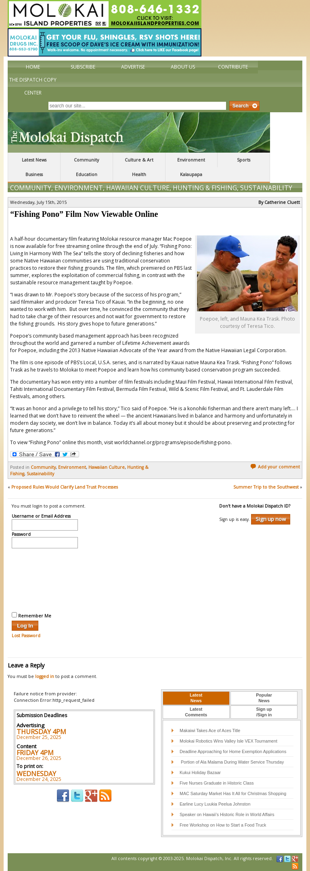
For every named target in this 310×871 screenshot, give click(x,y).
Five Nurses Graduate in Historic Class (217, 783)
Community (86, 160)
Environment (191, 160)
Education (86, 174)
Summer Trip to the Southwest (266, 487)
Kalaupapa (191, 174)
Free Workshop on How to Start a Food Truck (223, 825)
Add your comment (275, 467)
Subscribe (83, 66)
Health (139, 174)
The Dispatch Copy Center (33, 86)
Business (34, 174)
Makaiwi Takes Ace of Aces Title (210, 730)
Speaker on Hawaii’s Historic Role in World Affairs (227, 814)
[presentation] (45, 579)
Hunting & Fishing (205, 187)
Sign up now (271, 519)
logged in (44, 676)
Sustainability (266, 187)
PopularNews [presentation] (264, 698)
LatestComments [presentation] (196, 712)
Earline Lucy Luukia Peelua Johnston (215, 804)
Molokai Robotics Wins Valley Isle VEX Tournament (228, 741)
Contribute (233, 66)
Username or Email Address (41, 516)
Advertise (133, 66)
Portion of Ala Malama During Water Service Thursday (232, 762)
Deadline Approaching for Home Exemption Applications (233, 751)
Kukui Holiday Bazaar (200, 772)
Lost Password (26, 635)
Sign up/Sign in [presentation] (264, 712)
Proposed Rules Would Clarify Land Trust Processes (64, 487)
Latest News (34, 160)
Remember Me (31, 615)
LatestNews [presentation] (196, 698)
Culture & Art (139, 160)
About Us (183, 66)
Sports (243, 160)
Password (21, 534)
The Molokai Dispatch (139, 132)
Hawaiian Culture (138, 187)
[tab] (196, 698)
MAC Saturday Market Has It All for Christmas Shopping (233, 793)
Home (33, 66)
